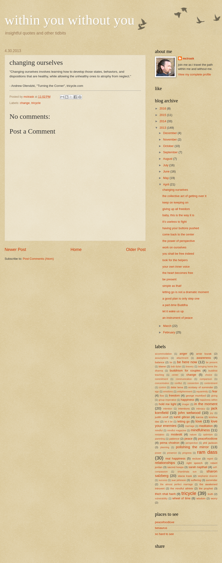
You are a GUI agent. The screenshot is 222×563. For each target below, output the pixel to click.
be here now (187, 362)
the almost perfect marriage (176, 484)
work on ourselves (174, 247)
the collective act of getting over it (184, 196)
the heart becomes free (177, 273)
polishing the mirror (192, 447)
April (166, 184)
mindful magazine (176, 430)
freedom (174, 395)
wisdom (200, 498)
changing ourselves (175, 189)
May (166, 178)
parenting (160, 439)
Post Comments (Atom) (38, 258)
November (170, 139)
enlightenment (184, 391)
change (25, 103)
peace (188, 438)
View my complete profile (194, 74)
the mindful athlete (181, 488)
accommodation (163, 354)
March (167, 326)
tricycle (36, 103)
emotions (168, 391)
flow (162, 395)
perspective (192, 443)
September (171, 152)
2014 (163, 121)
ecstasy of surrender (200, 387)
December (170, 133)
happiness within (208, 400)
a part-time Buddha (175, 305)
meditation (206, 426)
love (198, 421)
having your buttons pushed (180, 228)
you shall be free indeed (178, 253)
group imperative (167, 400)
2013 (163, 127)
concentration (162, 383)
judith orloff (161, 417)
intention (167, 408)
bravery (190, 366)
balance (159, 362)
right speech (194, 463)
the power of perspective (178, 241)
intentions (184, 408)
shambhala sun (187, 471)
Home (76, 249)
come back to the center (178, 234)
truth (210, 494)
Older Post (136, 249)
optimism (208, 434)
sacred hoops (175, 467)
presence (172, 453)
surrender (211, 480)
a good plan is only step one (180, 298)
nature (193, 434)
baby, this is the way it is (178, 215)
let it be (168, 421)
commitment (161, 379)
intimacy (200, 408)
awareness (204, 358)
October (168, 146)
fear (214, 391)
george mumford (196, 395)
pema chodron (169, 442)
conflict (178, 383)
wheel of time (181, 498)
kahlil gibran (182, 417)
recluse (196, 458)
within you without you (70, 20)
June (166, 171)
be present (169, 279)
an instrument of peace (177, 317)
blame (162, 366)
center (175, 375)
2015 (163, 115)
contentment (210, 383)
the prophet (206, 488)
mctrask (188, 58)
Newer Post (15, 249)
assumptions (161, 358)
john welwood (189, 413)
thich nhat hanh (165, 494)
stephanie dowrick (207, 476)
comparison (206, 379)
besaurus (161, 528)
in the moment (205, 404)
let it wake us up (173, 311)
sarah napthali (197, 467)
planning (164, 447)
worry (214, 498)
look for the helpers (175, 260)
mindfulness (200, 430)
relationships (165, 463)
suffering (196, 480)
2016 (163, 108)
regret (210, 458)
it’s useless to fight (174, 221)
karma (199, 417)
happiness (187, 399)
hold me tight (167, 404)
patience (174, 438)
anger (183, 353)
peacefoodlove (207, 438)
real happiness (175, 458)
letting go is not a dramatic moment (185, 292)
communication (184, 379)
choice (208, 375)
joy (211, 413)
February (169, 332)
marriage (190, 426)
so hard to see (164, 534)
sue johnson (179, 480)
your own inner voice (176, 266)
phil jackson (210, 442)
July (166, 165)
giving (214, 395)
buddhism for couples (185, 370)
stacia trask (185, 476)
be (171, 362)
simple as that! (172, 286)
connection (193, 383)
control (162, 387)
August (168, 158)
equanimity (202, 391)
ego (157, 391)
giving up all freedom (176, 209)
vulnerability (161, 498)
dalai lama (177, 387)
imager (185, 404)
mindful (159, 430)
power (158, 453)
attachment (182, 358)
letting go (183, 421)
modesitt (176, 434)
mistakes (159, 434)
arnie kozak (204, 353)
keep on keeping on (175, 202)
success (163, 480)
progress (186, 453)
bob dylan (176, 366)
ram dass (207, 452)
